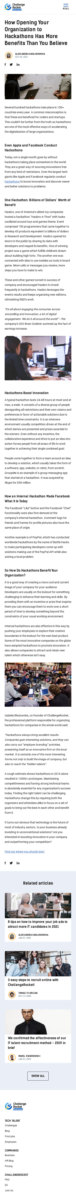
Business (10, 1155)
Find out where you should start (24, 851)
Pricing (9, 1166)
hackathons (12, 181)
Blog (7, 1131)
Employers (10, 1141)
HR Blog (9, 1160)
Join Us (9, 1190)
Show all (38, 1076)
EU (6, 1185)
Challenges (11, 1125)
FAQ (7, 1179)
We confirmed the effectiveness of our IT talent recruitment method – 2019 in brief (37, 1043)
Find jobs (10, 1136)
